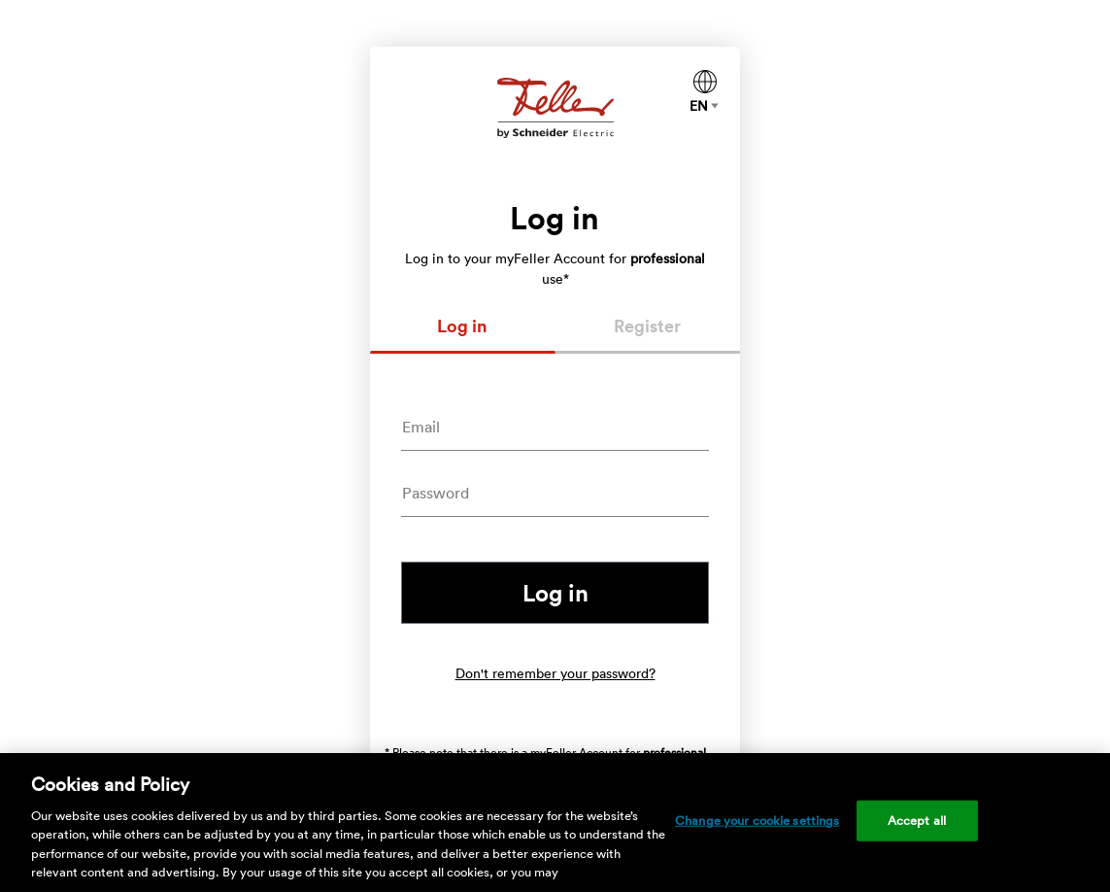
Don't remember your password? (555, 673)
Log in (462, 325)
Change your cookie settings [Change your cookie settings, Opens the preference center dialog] (757, 820)
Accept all (917, 820)
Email (421, 426)
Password (435, 492)
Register (647, 325)
